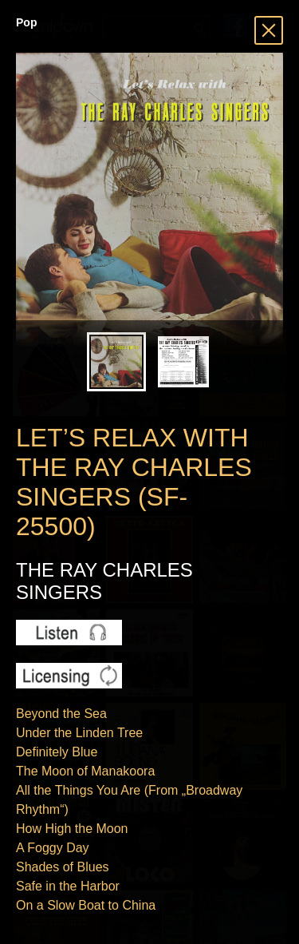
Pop (26, 22)
